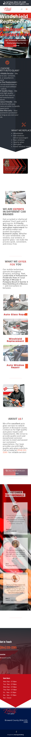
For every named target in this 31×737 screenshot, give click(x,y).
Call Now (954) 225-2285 (16, 2)
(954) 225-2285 (8, 652)
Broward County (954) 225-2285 (16, 721)
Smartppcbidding (19, 734)
